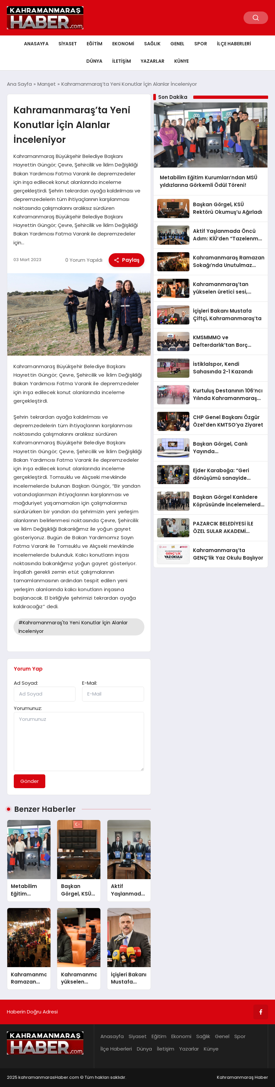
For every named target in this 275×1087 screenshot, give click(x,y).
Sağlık (152, 43)
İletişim (121, 61)
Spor (200, 43)
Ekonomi (123, 43)
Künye (181, 61)
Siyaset (67, 43)
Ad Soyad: (26, 682)
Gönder (29, 781)
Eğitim (94, 43)
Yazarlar (152, 61)
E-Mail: (89, 682)
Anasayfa (36, 43)
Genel (177, 43)
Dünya (94, 61)
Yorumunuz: (28, 708)
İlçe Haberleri (234, 43)
